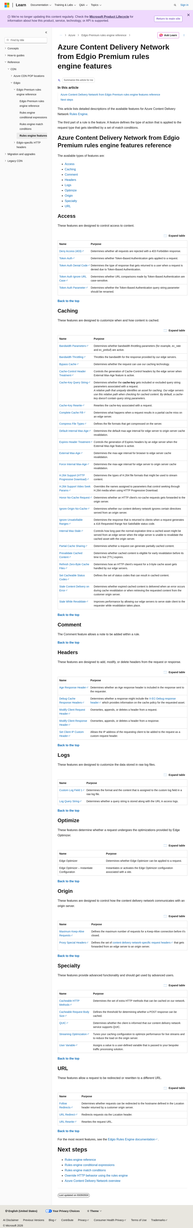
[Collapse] (46, 32)
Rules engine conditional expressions (90, 1165)
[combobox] (26, 40)
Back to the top (69, 301)
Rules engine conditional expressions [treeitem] (33, 115)
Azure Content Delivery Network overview (92, 1180)
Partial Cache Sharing (72, 545)
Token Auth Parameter (72, 287)
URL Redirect (67, 1114)
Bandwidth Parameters (72, 345)
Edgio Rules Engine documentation (131, 1139)
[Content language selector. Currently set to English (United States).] (21, 1211)
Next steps (67, 99)
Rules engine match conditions (85, 1170)
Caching (70, 169)
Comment (71, 174)
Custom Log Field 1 (70, 790)
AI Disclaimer (10, 1220)
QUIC (62, 1023)
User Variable (67, 1045)
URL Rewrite (66, 1121)
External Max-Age (69, 453)
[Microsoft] (7, 5)
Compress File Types (71, 423)
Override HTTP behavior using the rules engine (96, 1175)
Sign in (184, 4)
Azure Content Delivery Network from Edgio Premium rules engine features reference (110, 94)
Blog (51, 1220)
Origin (69, 195)
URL (68, 206)
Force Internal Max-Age (73, 464)
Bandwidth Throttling (71, 357)
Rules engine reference (80, 1159)
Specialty (71, 201)
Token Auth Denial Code (73, 265)
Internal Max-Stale (70, 530)
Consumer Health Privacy (109, 1220)
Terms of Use (138, 1220)
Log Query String (69, 801)
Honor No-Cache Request (74, 497)
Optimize (71, 190)
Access (70, 164)
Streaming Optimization (73, 1034)
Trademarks (158, 1220)
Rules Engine (78, 114)
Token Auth (65, 258)
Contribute (67, 1220)
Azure (71, 35)
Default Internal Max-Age (74, 430)
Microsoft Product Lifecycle (109, 16)
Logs (68, 185)
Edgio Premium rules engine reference (103, 35)
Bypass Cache (67, 364)
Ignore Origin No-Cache (73, 508)
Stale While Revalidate (72, 601)
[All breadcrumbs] (61, 35)
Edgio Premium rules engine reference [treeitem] (32, 103)
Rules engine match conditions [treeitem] (31, 126)
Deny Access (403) (70, 251)
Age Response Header (72, 687)
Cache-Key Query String (73, 382)
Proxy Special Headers (72, 942)
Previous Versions (33, 1220)
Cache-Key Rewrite (70, 405)
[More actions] (184, 35)
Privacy (82, 1220)
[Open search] (175, 5)
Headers (70, 179)
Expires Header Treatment (74, 441)
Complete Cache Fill (71, 412)
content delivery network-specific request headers (141, 942)
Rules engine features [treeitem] (33, 135)
